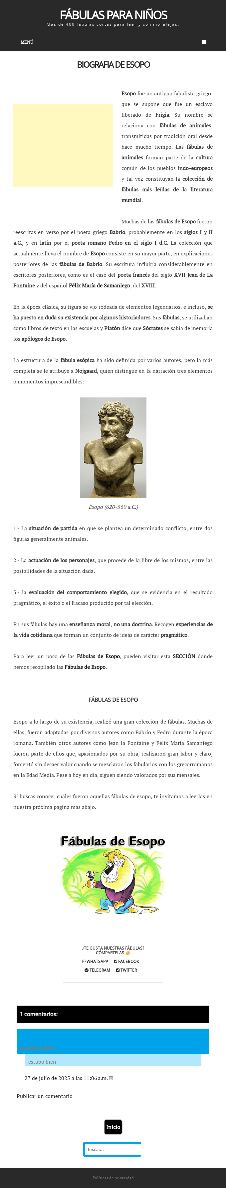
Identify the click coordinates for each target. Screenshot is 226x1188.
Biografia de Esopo (113, 64)
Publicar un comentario (45, 1096)
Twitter (126, 970)
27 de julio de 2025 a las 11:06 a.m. (67, 1078)
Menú (113, 42)
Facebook (126, 961)
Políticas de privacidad (113, 1177)
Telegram (97, 970)
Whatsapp (95, 961)
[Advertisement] (63, 145)
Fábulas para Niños (113, 15)
